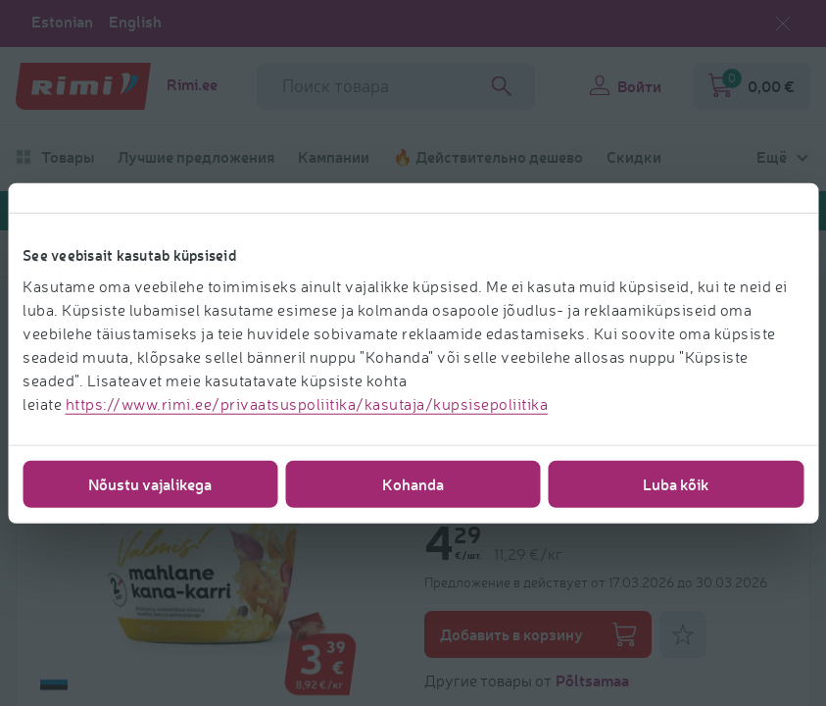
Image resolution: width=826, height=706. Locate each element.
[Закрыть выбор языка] (783, 23)
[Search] (501, 86)
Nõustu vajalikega (150, 483)
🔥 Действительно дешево (488, 157)
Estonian (62, 21)
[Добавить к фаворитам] (682, 634)
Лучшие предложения (196, 157)
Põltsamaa (592, 680)
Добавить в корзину (538, 634)
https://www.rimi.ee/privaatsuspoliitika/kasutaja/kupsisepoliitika (307, 403)
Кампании (333, 157)
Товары (55, 157)
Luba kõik (676, 483)
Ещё (771, 157)
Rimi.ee (192, 84)
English (135, 21)
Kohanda (413, 483)
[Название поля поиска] (396, 86)
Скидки (634, 157)
